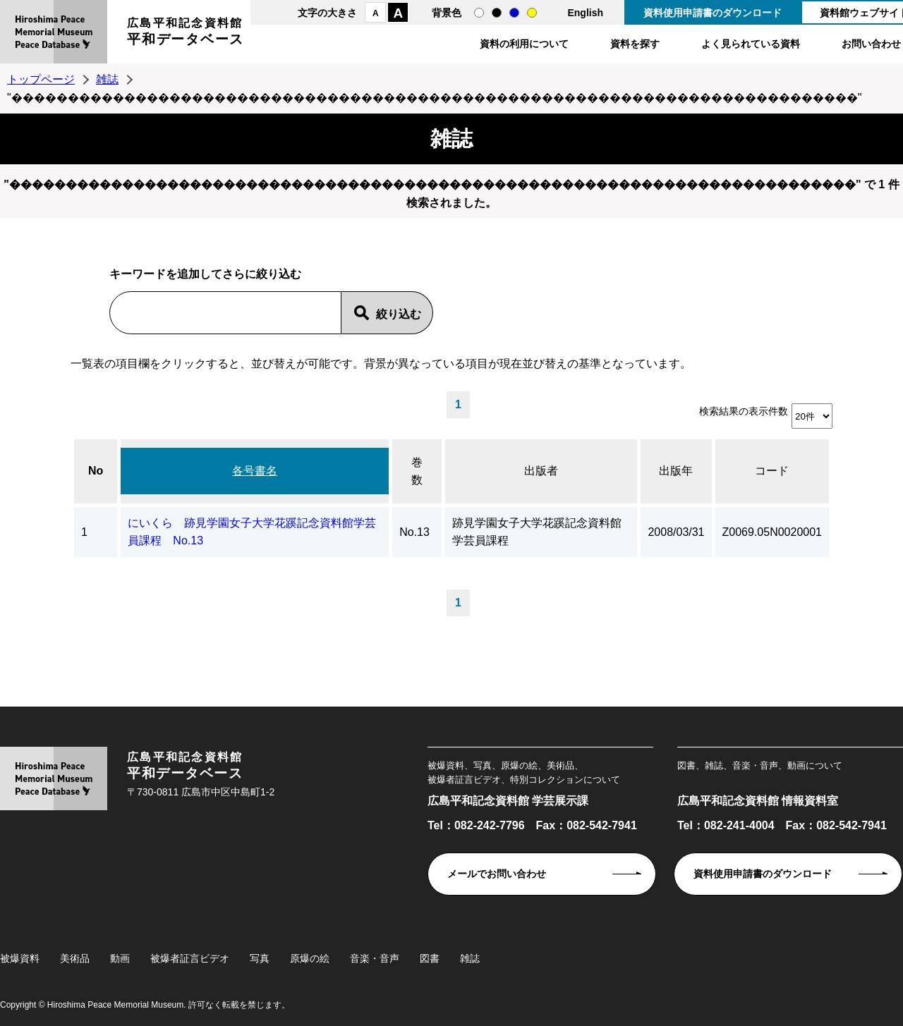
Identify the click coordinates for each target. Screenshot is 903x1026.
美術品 (75, 958)
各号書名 (254, 471)
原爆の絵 (309, 958)
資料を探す (635, 43)
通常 (479, 13)
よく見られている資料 (750, 43)
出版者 (541, 471)
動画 (120, 958)
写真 (259, 958)
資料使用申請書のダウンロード (712, 12)
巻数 (417, 471)
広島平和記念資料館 (185, 33)
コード (772, 471)
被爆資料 (20, 958)
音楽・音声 (374, 958)
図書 (430, 958)
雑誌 (107, 79)
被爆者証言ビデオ (189, 958)
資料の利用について (524, 43)
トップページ (41, 79)
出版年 (676, 471)
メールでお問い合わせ (496, 873)
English (585, 12)
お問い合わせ (871, 43)
